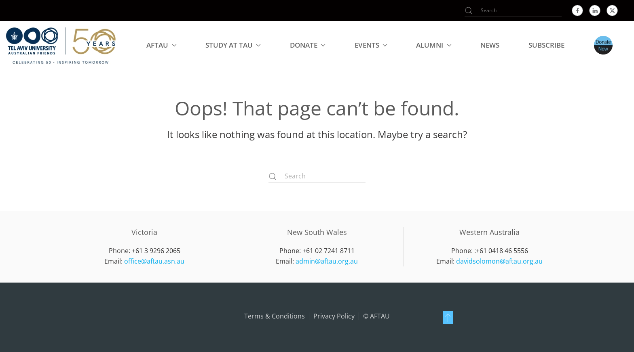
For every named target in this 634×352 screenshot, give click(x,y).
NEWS (489, 45)
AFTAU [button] (161, 45)
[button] (448, 317)
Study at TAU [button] (233, 45)
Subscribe (546, 45)
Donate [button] (307, 45)
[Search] (513, 10)
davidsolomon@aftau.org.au (499, 261)
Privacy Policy (334, 316)
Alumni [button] (433, 45)
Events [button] (371, 45)
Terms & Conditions (274, 316)
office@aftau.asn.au (154, 261)
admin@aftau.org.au (327, 261)
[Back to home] (61, 45)
